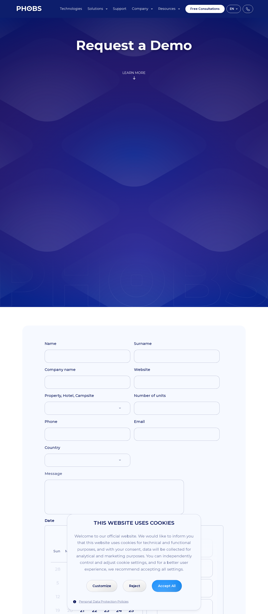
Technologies (71, 9)
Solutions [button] (97, 9)
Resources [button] (169, 9)
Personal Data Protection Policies (103, 601)
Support (119, 9)
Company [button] (142, 9)
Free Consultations (205, 9)
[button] (87, 408)
